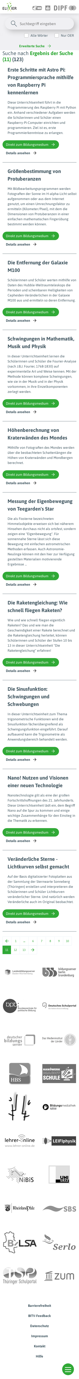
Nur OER (67, 35)
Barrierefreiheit (39, 1305)
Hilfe (39, 1356)
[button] (68, 1369)
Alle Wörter (39, 35)
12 (15, 950)
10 (67, 941)
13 (24, 950)
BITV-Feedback (39, 1316)
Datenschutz (39, 1326)
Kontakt (39, 1346)
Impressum (39, 1336)
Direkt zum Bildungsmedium (31, 144)
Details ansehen (21, 152)
